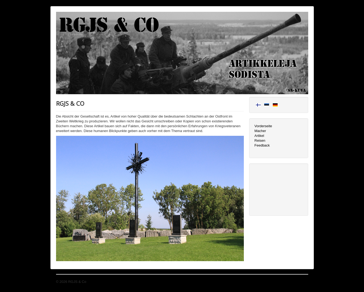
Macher (260, 131)
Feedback (262, 145)
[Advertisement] (279, 189)
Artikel (259, 136)
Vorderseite (263, 126)
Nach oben (299, 282)
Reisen (260, 140)
